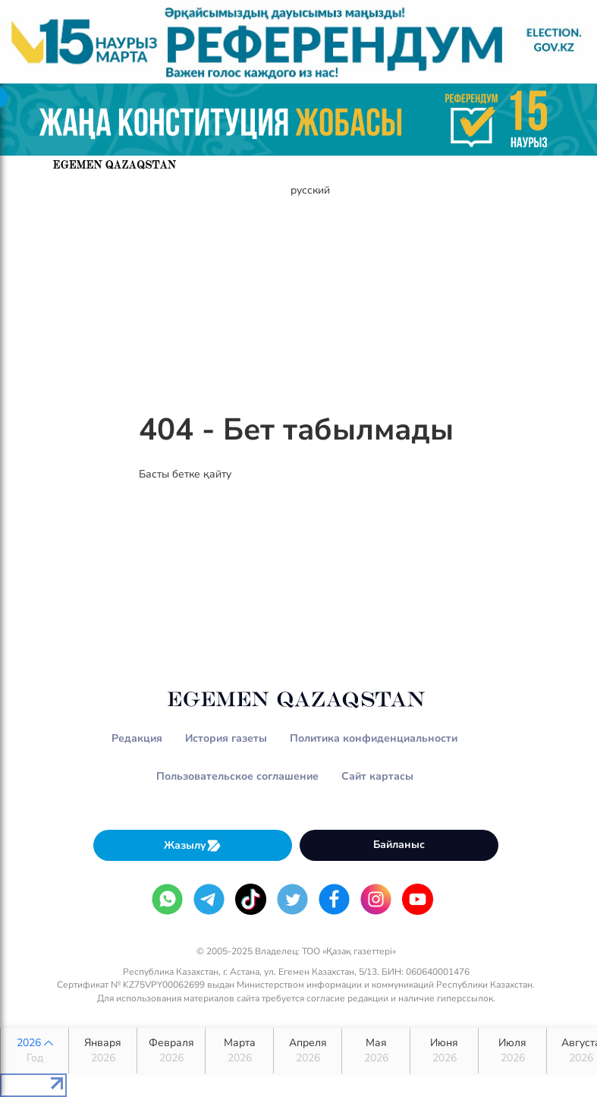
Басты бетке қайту (185, 474)
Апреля (307, 1051)
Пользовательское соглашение (237, 776)
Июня (444, 1051)
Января (103, 1051)
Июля (512, 1051)
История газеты (226, 738)
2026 (34, 1051)
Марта (239, 1051)
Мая (376, 1051)
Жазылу (193, 845)
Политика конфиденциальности (373, 738)
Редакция (137, 738)
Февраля (171, 1051)
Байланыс (399, 844)
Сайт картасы (377, 776)
